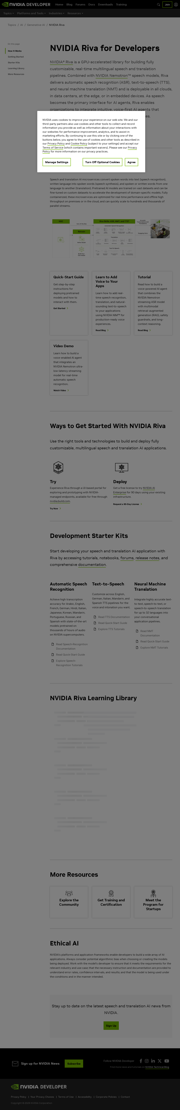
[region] (91, 141)
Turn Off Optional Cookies (102, 162)
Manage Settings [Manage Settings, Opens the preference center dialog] (56, 162)
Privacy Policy (56, 143)
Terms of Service (53, 147)
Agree (131, 162)
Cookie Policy (79, 143)
